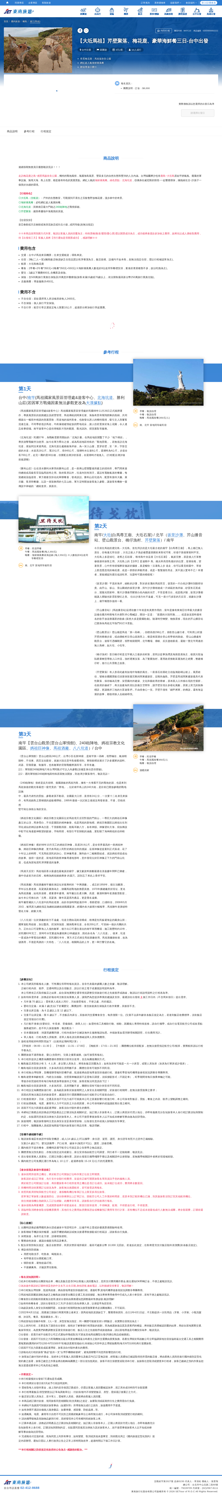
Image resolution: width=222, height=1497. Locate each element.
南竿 (31, 397)
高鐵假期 (168, 11)
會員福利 (191, 3)
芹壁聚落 (152, 540)
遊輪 (112, 11)
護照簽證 (182, 11)
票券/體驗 (154, 11)
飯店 (140, 11)
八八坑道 (80, 748)
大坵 (107, 535)
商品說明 (12, 131)
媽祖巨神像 (40, 748)
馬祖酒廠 (61, 748)
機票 (126, 11)
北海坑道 (105, 397)
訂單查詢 (145, 3)
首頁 (6, 21)
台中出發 (197, 11)
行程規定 (46, 131)
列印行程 (163, 30)
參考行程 (29, 131)
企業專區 (32, 3)
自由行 (97, 11)
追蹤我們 (175, 3)
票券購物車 (160, 3)
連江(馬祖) (35, 21)
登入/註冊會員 (209, 3)
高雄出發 (211, 11)
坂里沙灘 (175, 535)
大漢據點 (93, 403)
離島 (25, 21)
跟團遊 (83, 11)
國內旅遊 (15, 21)
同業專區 (19, 3)
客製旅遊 (46, 3)
